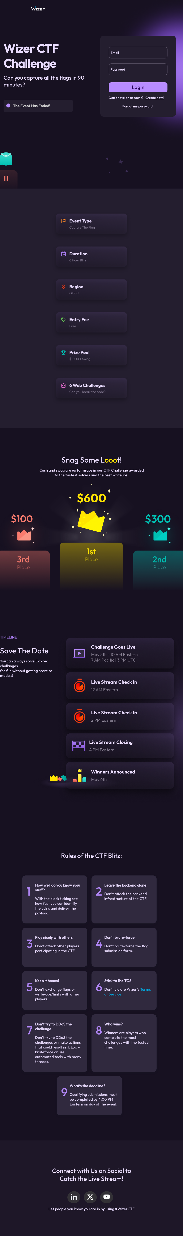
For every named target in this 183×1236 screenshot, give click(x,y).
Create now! (154, 98)
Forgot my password (137, 106)
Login (138, 87)
